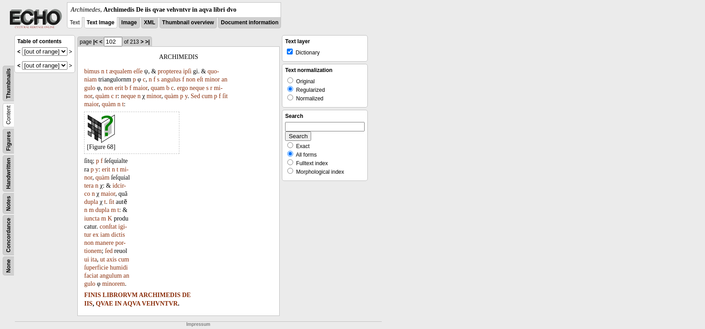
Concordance (8, 235)
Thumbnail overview (188, 22)
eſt (200, 79)
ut (102, 259)
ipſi (187, 71)
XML (149, 22)
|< (95, 42)
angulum (111, 275)
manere (104, 242)
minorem (113, 283)
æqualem (120, 71)
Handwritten (8, 173)
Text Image (101, 22)
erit (119, 88)
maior (140, 88)
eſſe (138, 71)
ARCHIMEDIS (160, 295)
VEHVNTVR (160, 303)
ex (95, 234)
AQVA (131, 303)
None (8, 266)
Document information (249, 22)
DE (186, 295)
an (224, 79)
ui (86, 259)
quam (158, 88)
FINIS (92, 295)
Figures (8, 141)
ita (94, 259)
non (191, 79)
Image (129, 22)
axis (112, 259)
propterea (170, 71)
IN (118, 303)
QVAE (104, 303)
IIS (88, 303)
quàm (102, 96)
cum (206, 96)
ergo (182, 88)
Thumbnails (8, 83)
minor (212, 79)
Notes (8, 203)
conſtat (107, 226)
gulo (89, 88)
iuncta (91, 218)
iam (105, 234)
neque (197, 88)
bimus (91, 71)
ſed (109, 251)
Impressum (198, 324)
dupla (91, 201)
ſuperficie (96, 267)
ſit (225, 96)
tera (89, 185)
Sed (195, 96)
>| (147, 42)
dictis (118, 234)
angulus (171, 79)
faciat (91, 275)
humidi (119, 267)
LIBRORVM (120, 295)
